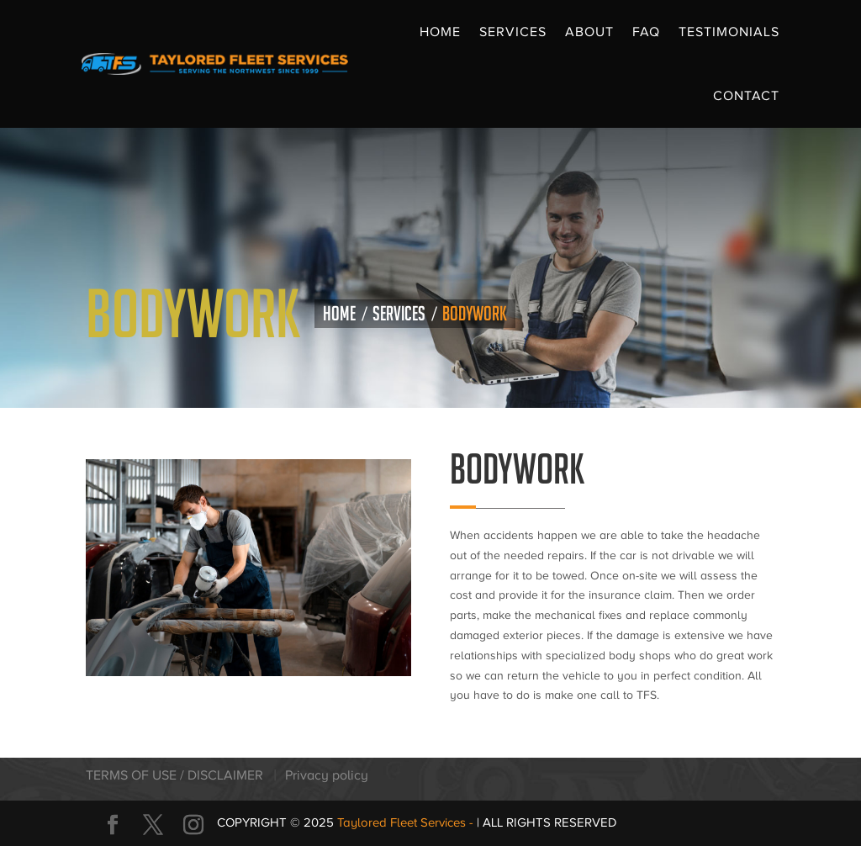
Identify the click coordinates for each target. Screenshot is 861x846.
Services (513, 32)
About (589, 32)
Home (440, 32)
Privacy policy (326, 775)
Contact (746, 95)
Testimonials (729, 32)
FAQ (646, 32)
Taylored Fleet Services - (407, 822)
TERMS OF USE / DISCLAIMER (174, 775)
